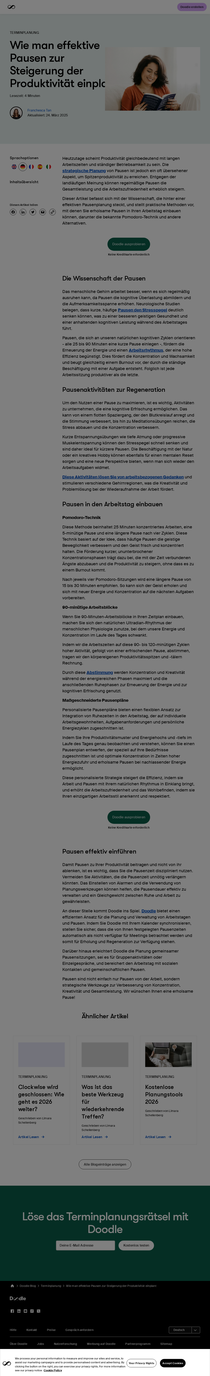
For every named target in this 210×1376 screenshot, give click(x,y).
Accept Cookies (172, 1369)
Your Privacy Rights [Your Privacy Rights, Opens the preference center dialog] (141, 1369)
